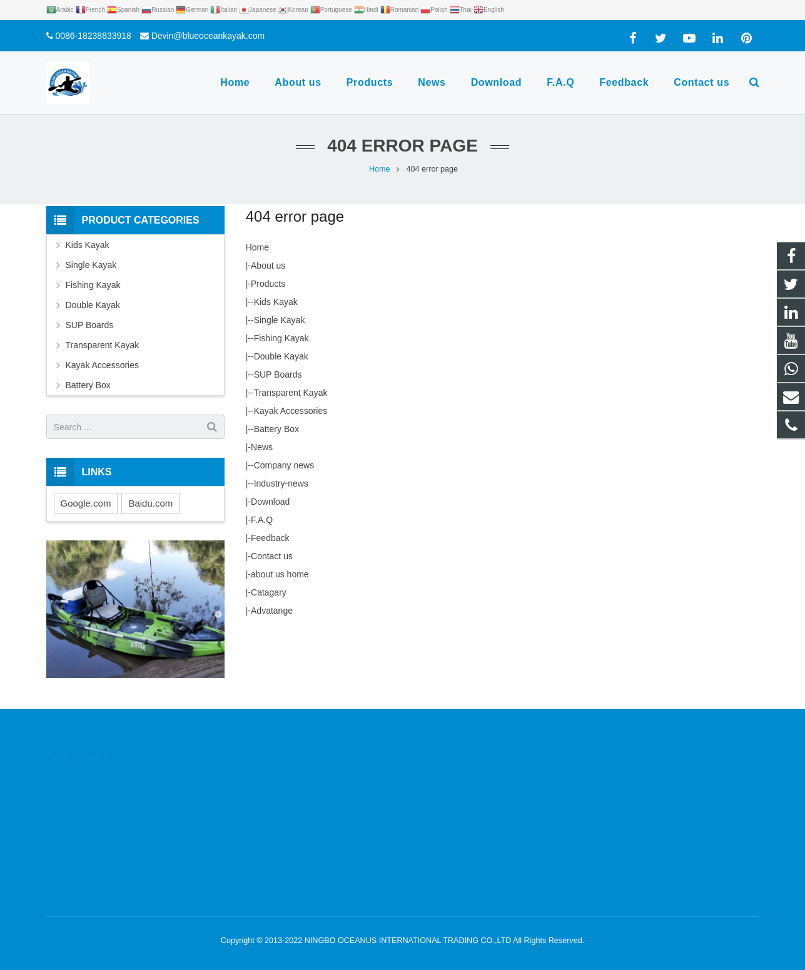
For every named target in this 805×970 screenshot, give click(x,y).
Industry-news (281, 483)
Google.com (86, 503)
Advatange (272, 611)
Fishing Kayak (281, 338)
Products (268, 284)
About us (268, 266)
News (262, 447)
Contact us (272, 556)
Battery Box (276, 429)
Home (257, 247)
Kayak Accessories (291, 411)
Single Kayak (279, 320)
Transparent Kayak (291, 393)
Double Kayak (281, 356)
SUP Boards (278, 374)
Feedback (270, 538)
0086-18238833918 (93, 36)
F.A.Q (262, 520)
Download (270, 502)
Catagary (268, 592)
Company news (284, 465)
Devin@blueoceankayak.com (208, 36)
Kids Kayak (276, 302)
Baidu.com (150, 503)
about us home (280, 574)
